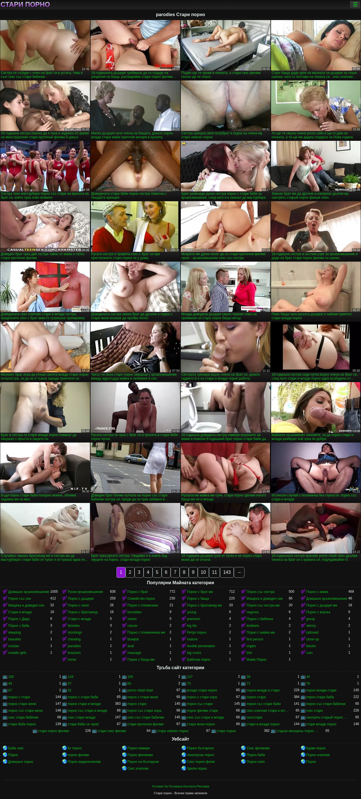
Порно (13, 755)
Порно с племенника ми (146, 632)
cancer (132, 626)
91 (69, 690)
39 (248, 677)
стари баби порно (22, 724)
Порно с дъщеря (81, 599)
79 (308, 684)
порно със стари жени (25, 711)
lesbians (252, 626)
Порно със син (19, 599)
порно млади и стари (262, 690)
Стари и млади (20, 612)
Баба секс (16, 748)
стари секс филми (112, 731)
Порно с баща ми (141, 660)
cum (309, 653)
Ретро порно (196, 632)
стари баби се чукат (83, 724)
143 (227, 572)
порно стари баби (320, 697)
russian (13, 646)
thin (249, 653)
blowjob (133, 639)
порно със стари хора (144, 711)
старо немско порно (172, 731)
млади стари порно (202, 690)
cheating (74, 639)
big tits (192, 626)
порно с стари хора (202, 697)
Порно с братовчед (82, 612)
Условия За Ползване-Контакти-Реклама (180, 786)
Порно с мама (317, 592)
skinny (311, 626)
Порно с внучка (318, 612)
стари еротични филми (145, 724)
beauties (14, 639)
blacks (311, 646)
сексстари (254, 717)
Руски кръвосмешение (85, 592)
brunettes (134, 612)
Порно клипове (318, 755)
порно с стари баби (83, 697)
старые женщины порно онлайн (297, 731)
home (72, 660)
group (310, 619)
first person (254, 639)
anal (130, 646)
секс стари (314, 711)
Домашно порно (20, 762)
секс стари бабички (23, 717)
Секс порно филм (201, 762)
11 (214, 572)
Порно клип (255, 762)
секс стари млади (81, 717)
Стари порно (25, 4)
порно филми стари (202, 711)
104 (70, 677)
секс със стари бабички (145, 717)
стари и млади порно (262, 724)
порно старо (137, 704)
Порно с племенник (142, 605)
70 (189, 684)
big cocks (194, 653)
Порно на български (143, 762)
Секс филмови (258, 748)
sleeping (14, 632)
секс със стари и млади (205, 717)
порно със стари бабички (325, 704)
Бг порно (75, 748)
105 (130, 677)
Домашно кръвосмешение (28, 592)
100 (11, 677)
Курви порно (316, 748)
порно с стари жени (142, 697)
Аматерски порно (200, 755)
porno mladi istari (140, 690)
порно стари (256, 697)
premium (193, 619)
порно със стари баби (263, 704)
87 (10, 690)
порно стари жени (22, 704)
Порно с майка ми (260, 632)
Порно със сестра (260, 592)
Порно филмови (140, 755)
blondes (74, 626)
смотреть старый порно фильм (327, 717)
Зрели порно (197, 768)
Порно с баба (18, 626)
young (191, 612)
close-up (312, 639)
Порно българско (200, 748)
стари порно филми (53, 731)
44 (308, 677)
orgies (251, 646)
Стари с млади (79, 619)
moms (132, 619)
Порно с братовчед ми (204, 605)
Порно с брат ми (200, 592)
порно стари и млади (84, 704)
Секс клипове (138, 768)
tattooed (312, 632)
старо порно (226, 731)
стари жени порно (201, 724)
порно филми (78, 755)
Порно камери (138, 748)
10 (203, 572)
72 (248, 684)
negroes (252, 612)
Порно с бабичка (259, 619)
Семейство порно (141, 599)
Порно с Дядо (19, 619)
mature (192, 639)
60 (129, 684)
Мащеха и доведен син (264, 599)
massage (134, 653)
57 (69, 684)
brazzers (74, 653)
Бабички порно (198, 660)
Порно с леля (78, 605)
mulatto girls (17, 653)
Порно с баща (198, 599)
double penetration (201, 646)
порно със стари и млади (87, 711)
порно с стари (19, 697)
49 (10, 684)
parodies (74, 646)
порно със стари (200, 704)
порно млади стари (321, 690)
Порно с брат (137, 592)
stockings (75, 632)
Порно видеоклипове (84, 762)
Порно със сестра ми (262, 605)
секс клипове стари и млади (267, 711)
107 (190, 677)
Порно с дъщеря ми (321, 605)
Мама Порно (256, 660)
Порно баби (255, 755)
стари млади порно (321, 724)
